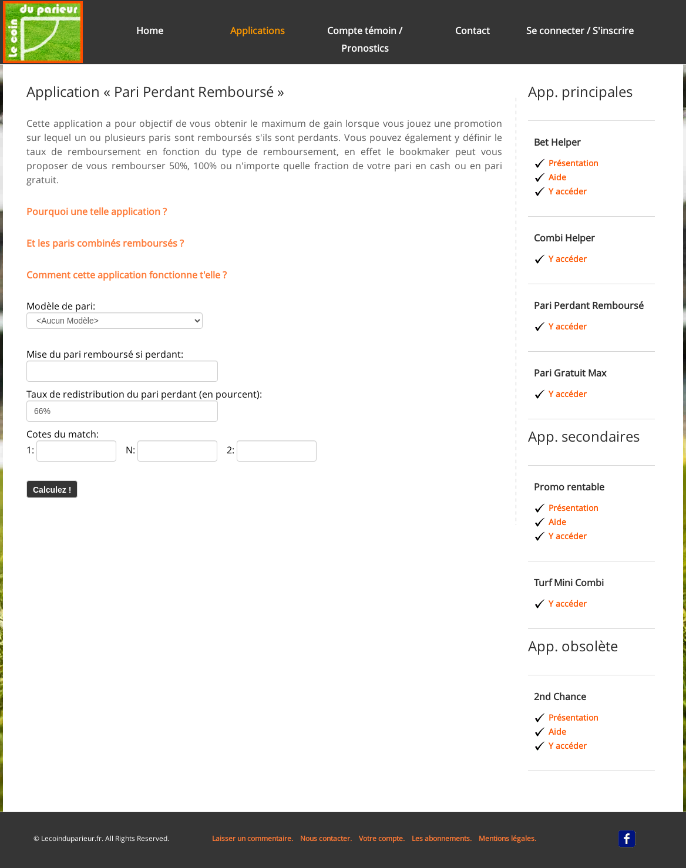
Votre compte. (382, 838)
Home (149, 30)
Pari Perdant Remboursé (589, 305)
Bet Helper (557, 142)
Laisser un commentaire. (252, 838)
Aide (557, 177)
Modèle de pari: (60, 306)
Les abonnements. (442, 838)
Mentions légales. (507, 838)
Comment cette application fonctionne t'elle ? (126, 274)
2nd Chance (560, 696)
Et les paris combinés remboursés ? (105, 243)
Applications (257, 30)
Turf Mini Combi (569, 582)
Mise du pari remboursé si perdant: (104, 354)
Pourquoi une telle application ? (96, 211)
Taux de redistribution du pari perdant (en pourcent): (144, 394)
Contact (472, 30)
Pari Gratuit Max (570, 372)
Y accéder (568, 191)
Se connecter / (559, 30)
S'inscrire (613, 30)
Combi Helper (564, 237)
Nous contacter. (326, 838)
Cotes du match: (62, 434)
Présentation (573, 163)
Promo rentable (569, 486)
